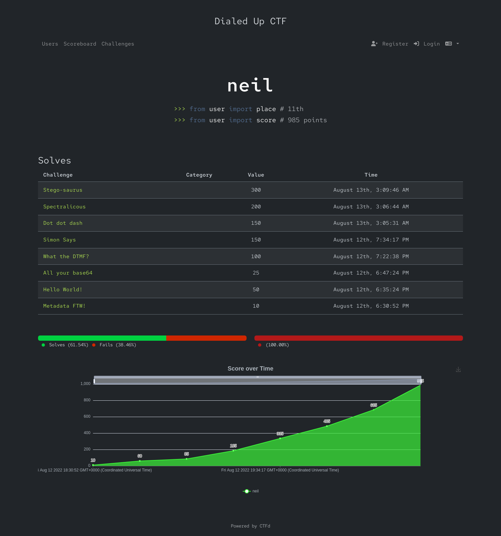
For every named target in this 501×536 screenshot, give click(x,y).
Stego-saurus (63, 189)
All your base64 (67, 272)
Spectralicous (64, 206)
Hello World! (63, 289)
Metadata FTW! (64, 305)
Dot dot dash (63, 223)
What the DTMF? (66, 256)
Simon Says (59, 239)
